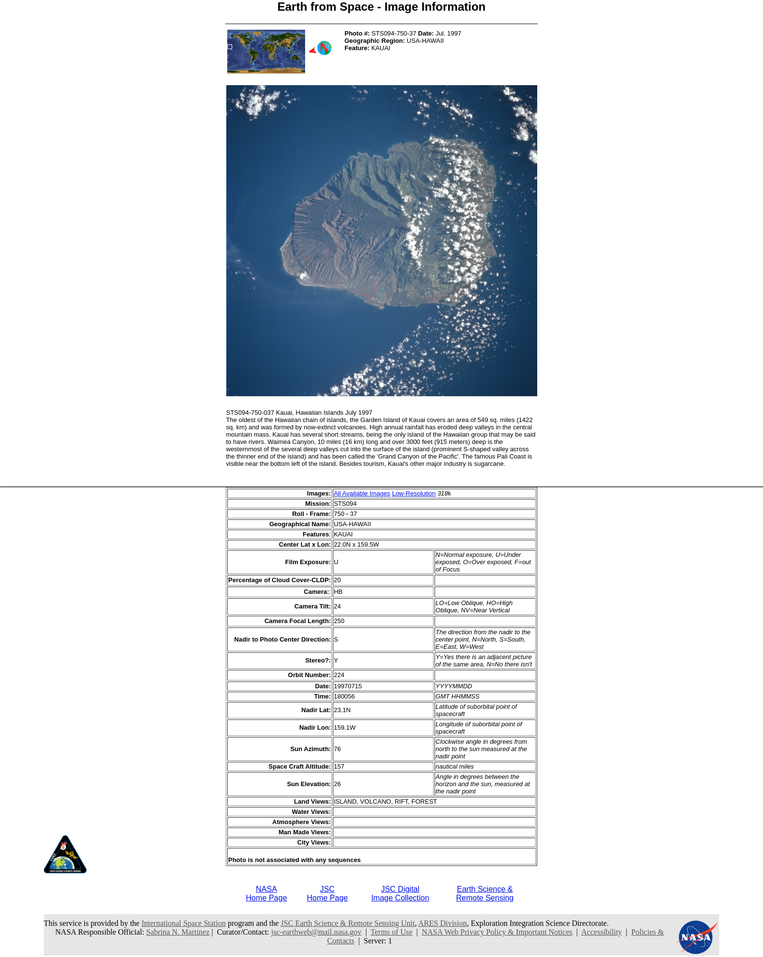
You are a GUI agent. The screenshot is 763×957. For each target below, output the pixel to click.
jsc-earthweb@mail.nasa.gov (316, 932)
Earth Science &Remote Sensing (484, 893)
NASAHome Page (266, 893)
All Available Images (362, 493)
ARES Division (442, 923)
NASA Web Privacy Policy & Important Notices (497, 932)
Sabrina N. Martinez (177, 932)
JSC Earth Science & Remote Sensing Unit (348, 923)
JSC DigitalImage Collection (400, 893)
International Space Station (184, 923)
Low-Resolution (414, 493)
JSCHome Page (327, 893)
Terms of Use (392, 932)
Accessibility (601, 932)
